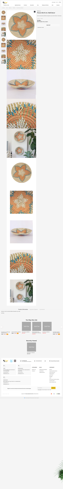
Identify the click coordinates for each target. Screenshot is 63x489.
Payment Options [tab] (34, 309)
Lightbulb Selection (42, 372)
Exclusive (58, 5)
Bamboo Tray (34, 369)
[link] (25, 361)
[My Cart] (60, 2)
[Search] (56, 2)
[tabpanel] (31, 312)
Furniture (25, 5)
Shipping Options (51, 373)
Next (61, 327)
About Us (50, 369)
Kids (53, 5)
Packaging (50, 376)
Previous (1, 327)
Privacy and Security (52, 372)
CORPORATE (51, 367)
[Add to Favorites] (34, 11)
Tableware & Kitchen (45, 5)
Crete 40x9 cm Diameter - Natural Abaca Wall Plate (56, 332)
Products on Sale (6, 5)
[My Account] (58, 2)
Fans (38, 5)
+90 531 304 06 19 (20, 372)
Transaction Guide (51, 380)
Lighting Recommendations (43, 369)
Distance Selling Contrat (52, 382)
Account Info (51, 375)
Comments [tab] (42, 309)
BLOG (40, 367)
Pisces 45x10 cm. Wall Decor (31, 352)
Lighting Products (18, 5)
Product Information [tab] (23, 309)
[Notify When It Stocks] (40, 27)
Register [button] (53, 388)
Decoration (32, 5)
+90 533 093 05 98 (5, 372)
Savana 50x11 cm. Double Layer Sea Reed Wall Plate (5, 332)
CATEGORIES (34, 367)
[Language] (53, 2)
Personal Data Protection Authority (54, 379)
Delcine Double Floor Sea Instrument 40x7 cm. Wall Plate (36, 332)
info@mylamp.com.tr (6, 373)
